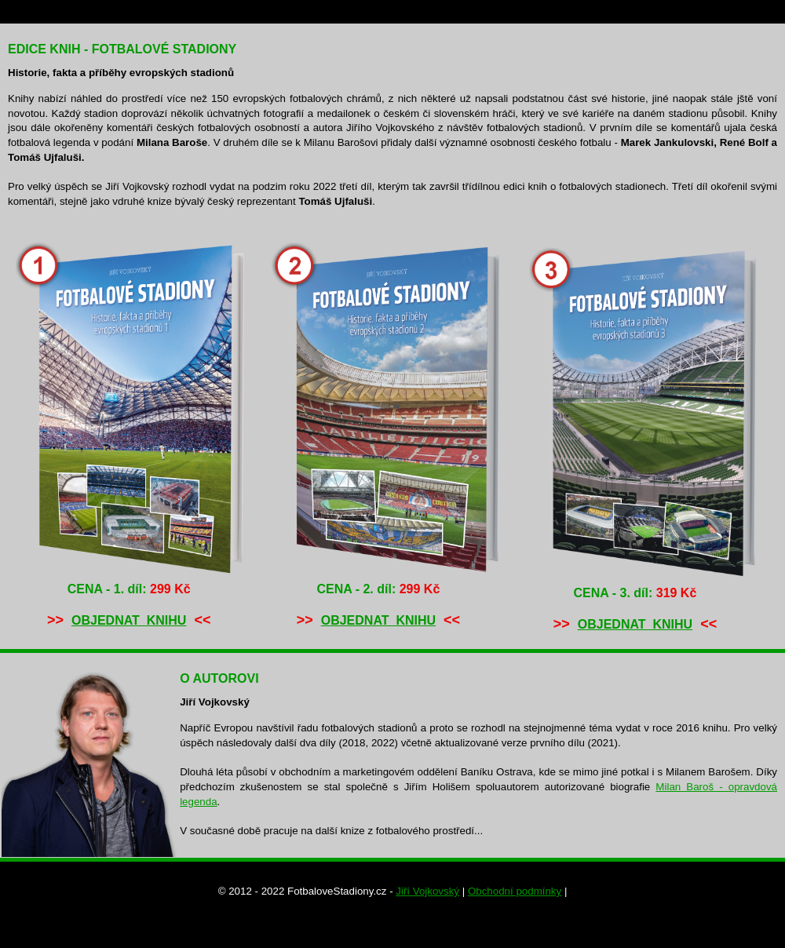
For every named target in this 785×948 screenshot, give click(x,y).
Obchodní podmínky (514, 891)
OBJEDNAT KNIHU (128, 620)
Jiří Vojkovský (427, 891)
